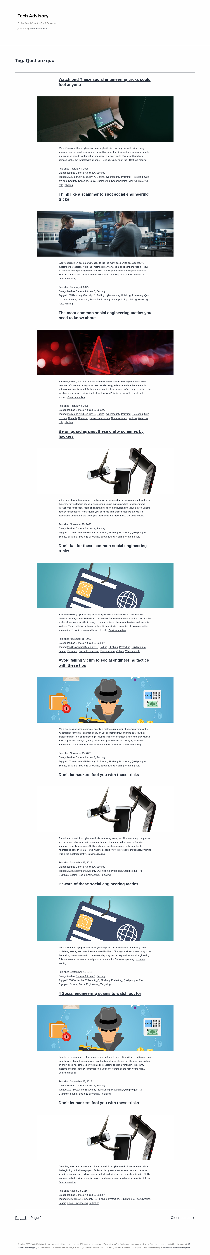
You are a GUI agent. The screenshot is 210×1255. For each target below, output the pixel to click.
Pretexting (137, 177)
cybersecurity (113, 177)
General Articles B (85, 410)
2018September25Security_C (83, 980)
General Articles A (85, 172)
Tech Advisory (33, 15)
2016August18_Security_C (81, 1199)
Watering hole (132, 536)
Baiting (100, 177)
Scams (62, 536)
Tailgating (105, 875)
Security (100, 172)
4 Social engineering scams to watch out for (100, 993)
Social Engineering (100, 181)
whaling (69, 185)
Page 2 (36, 1218)
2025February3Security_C (81, 295)
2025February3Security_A (81, 177)
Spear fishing (107, 536)
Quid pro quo (139, 532)
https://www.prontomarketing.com (176, 1247)
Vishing (133, 181)
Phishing (125, 177)
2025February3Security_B (81, 414)
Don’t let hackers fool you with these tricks (99, 774)
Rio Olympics (143, 1199)
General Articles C (85, 291)
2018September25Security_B (83, 1089)
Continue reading (137, 160)
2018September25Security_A (83, 871)
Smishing (83, 181)
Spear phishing (119, 181)
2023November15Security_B (82, 532)
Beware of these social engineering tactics (99, 884)
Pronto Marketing (38, 28)
